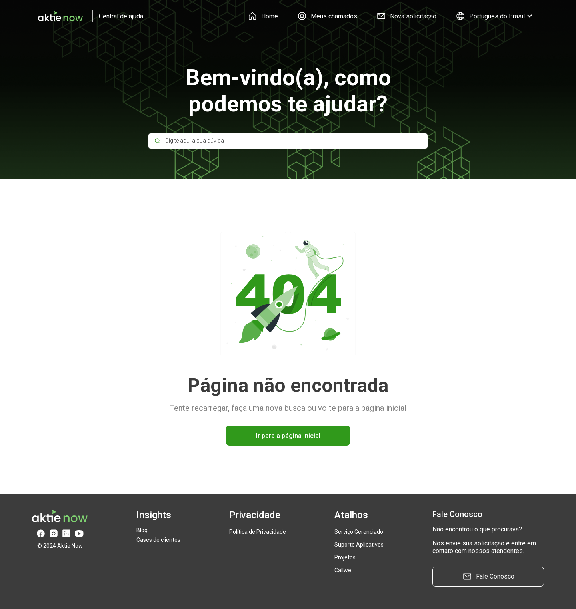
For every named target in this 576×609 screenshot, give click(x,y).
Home (263, 16)
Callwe (342, 570)
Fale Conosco (488, 576)
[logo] (87, 16)
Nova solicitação (406, 16)
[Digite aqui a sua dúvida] (288, 141)
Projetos (345, 557)
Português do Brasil (495, 16)
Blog (142, 530)
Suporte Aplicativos (359, 544)
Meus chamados (327, 16)
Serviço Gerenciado (358, 532)
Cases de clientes (158, 540)
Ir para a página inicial (288, 436)
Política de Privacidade (257, 532)
